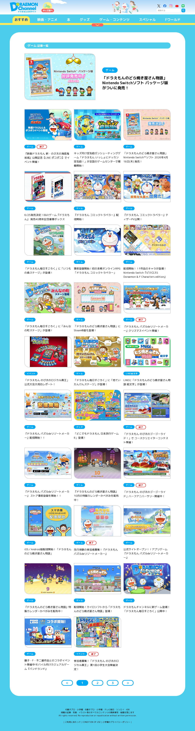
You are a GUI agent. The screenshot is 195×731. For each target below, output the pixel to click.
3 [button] (113, 683)
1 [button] (82, 683)
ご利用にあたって (73, 722)
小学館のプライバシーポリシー (116, 722)
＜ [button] (67, 683)
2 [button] (97, 683)
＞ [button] (127, 683)
